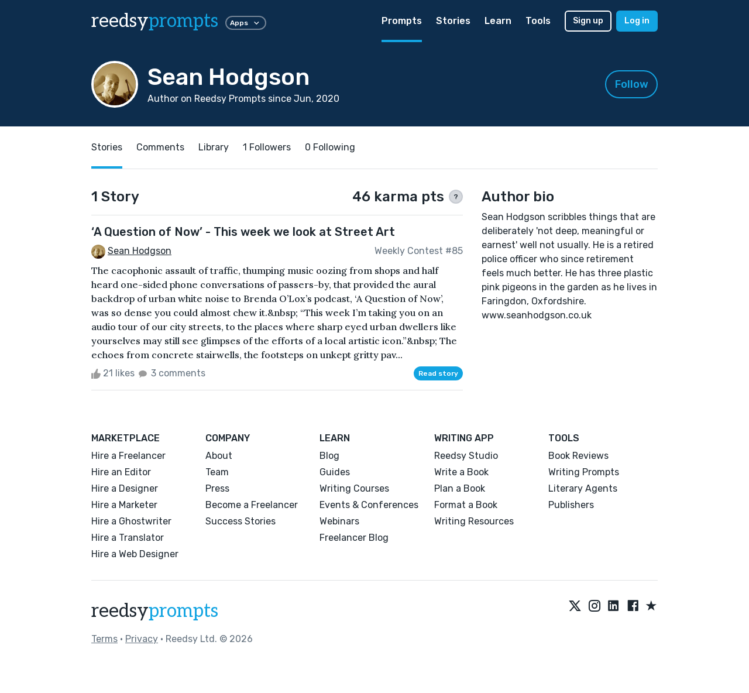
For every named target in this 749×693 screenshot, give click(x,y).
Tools (538, 20)
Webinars (339, 521)
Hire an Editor (121, 472)
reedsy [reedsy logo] (154, 21)
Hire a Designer (124, 488)
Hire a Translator (127, 537)
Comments (160, 147)
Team (217, 472)
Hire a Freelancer (128, 455)
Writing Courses (354, 488)
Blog (329, 455)
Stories (453, 20)
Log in (637, 21)
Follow (631, 84)
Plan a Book (459, 488)
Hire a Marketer (124, 504)
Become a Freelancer (251, 504)
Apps (246, 23)
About (218, 455)
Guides (334, 472)
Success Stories (240, 521)
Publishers (571, 504)
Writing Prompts (583, 472)
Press (217, 488)
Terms (104, 638)
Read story (438, 373)
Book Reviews (578, 455)
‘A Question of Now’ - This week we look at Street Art (243, 232)
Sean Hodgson (139, 250)
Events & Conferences (368, 504)
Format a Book (465, 504)
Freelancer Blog (354, 537)
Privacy (141, 638)
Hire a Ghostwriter (131, 521)
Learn (498, 20)
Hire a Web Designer (134, 554)
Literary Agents (582, 488)
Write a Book (461, 472)
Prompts (402, 20)
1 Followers (267, 147)
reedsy (154, 611)
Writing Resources (474, 521)
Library (213, 147)
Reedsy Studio (466, 455)
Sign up (588, 21)
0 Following (330, 147)
